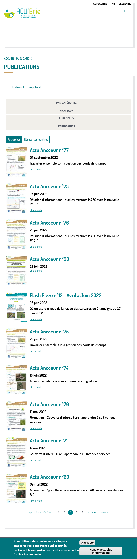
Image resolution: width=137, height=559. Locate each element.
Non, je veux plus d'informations (101, 552)
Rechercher (13, 139)
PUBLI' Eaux (66, 118)
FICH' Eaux (66, 110)
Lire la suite (36, 169)
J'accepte (87, 543)
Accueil (9, 58)
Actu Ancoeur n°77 (49, 150)
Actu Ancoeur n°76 (49, 222)
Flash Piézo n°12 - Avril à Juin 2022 (65, 295)
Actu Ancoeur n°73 (49, 186)
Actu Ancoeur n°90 (49, 259)
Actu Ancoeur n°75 (49, 331)
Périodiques (66, 126)
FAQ (113, 3)
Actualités (100, 3)
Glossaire (125, 3)
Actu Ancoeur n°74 (49, 368)
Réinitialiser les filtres (36, 139)
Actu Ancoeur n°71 (49, 440)
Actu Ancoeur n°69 (49, 477)
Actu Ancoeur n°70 (49, 404)
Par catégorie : (66, 103)
